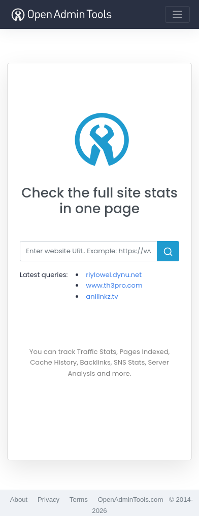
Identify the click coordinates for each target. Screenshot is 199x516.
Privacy (48, 499)
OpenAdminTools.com (130, 499)
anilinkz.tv (102, 296)
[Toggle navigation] (177, 14)
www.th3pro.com (114, 285)
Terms (79, 499)
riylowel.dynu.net (114, 275)
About (18, 499)
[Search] (88, 251)
